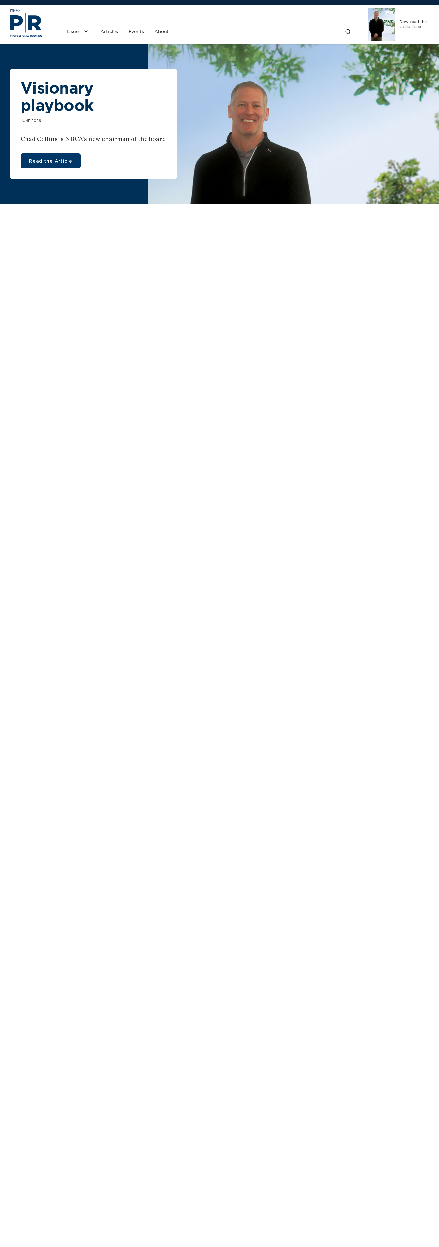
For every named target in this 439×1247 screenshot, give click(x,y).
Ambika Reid (167, 767)
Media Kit (192, 1192)
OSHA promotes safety (331, 557)
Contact (192, 1175)
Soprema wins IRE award (261, 926)
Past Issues (252, 1175)
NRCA (313, 1175)
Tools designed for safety (153, 891)
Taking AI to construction (189, 569)
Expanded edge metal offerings (161, 920)
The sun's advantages (47, 316)
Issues (74, 31)
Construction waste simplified (339, 578)
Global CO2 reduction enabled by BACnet (211, 548)
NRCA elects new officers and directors (63, 548)
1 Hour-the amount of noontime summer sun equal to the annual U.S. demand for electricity (379, 933)
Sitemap (421, 1227)
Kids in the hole (37, 514)
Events (136, 31)
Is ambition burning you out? (207, 752)
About (161, 31)
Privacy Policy (252, 1192)
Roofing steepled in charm (201, 316)
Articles (109, 31)
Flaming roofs (179, 514)
